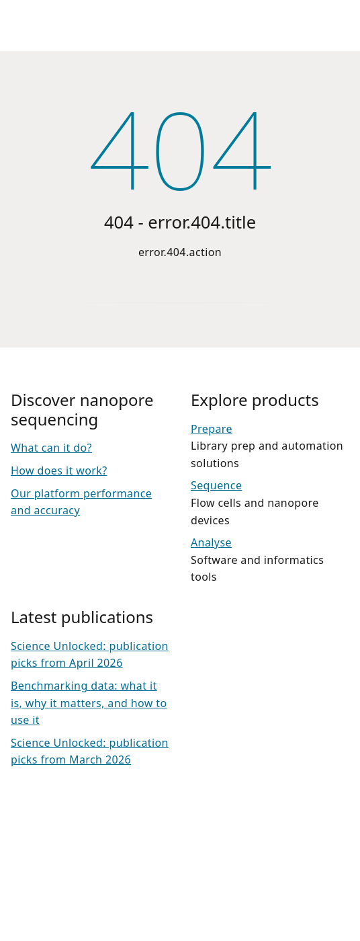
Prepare (211, 428)
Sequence (216, 485)
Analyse (211, 542)
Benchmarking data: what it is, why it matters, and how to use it (89, 702)
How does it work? (59, 470)
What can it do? (51, 447)
